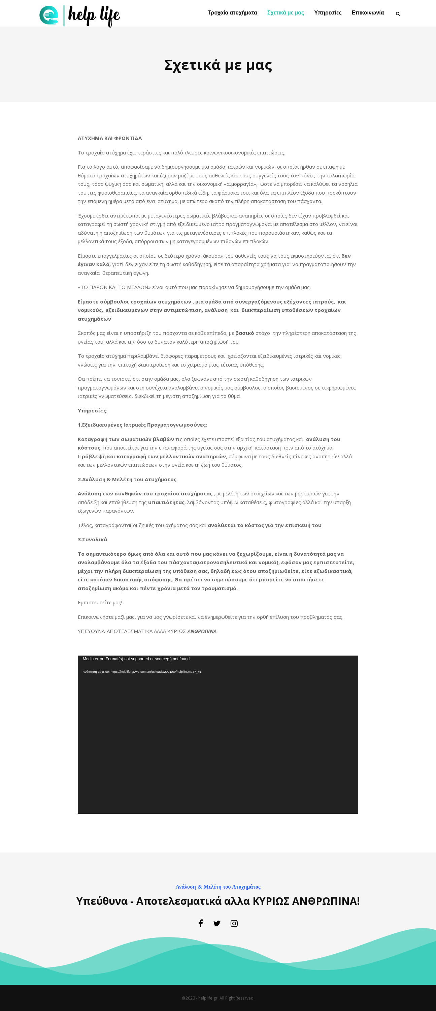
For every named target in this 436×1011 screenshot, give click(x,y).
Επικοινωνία (368, 13)
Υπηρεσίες (328, 13)
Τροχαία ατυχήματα (232, 13)
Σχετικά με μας (285, 13)
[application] (218, 735)
